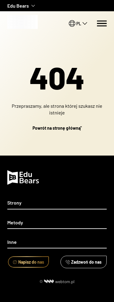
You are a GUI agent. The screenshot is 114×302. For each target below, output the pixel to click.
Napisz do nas (28, 262)
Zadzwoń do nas (84, 262)
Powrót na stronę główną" (57, 128)
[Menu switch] (102, 23)
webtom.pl (59, 281)
